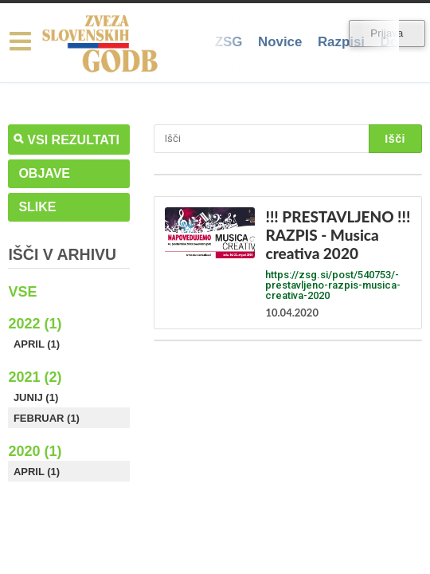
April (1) (37, 344)
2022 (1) (34, 324)
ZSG (229, 41)
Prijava (386, 33)
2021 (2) (34, 377)
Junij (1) (36, 397)
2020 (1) (34, 451)
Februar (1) (47, 418)
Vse (22, 292)
